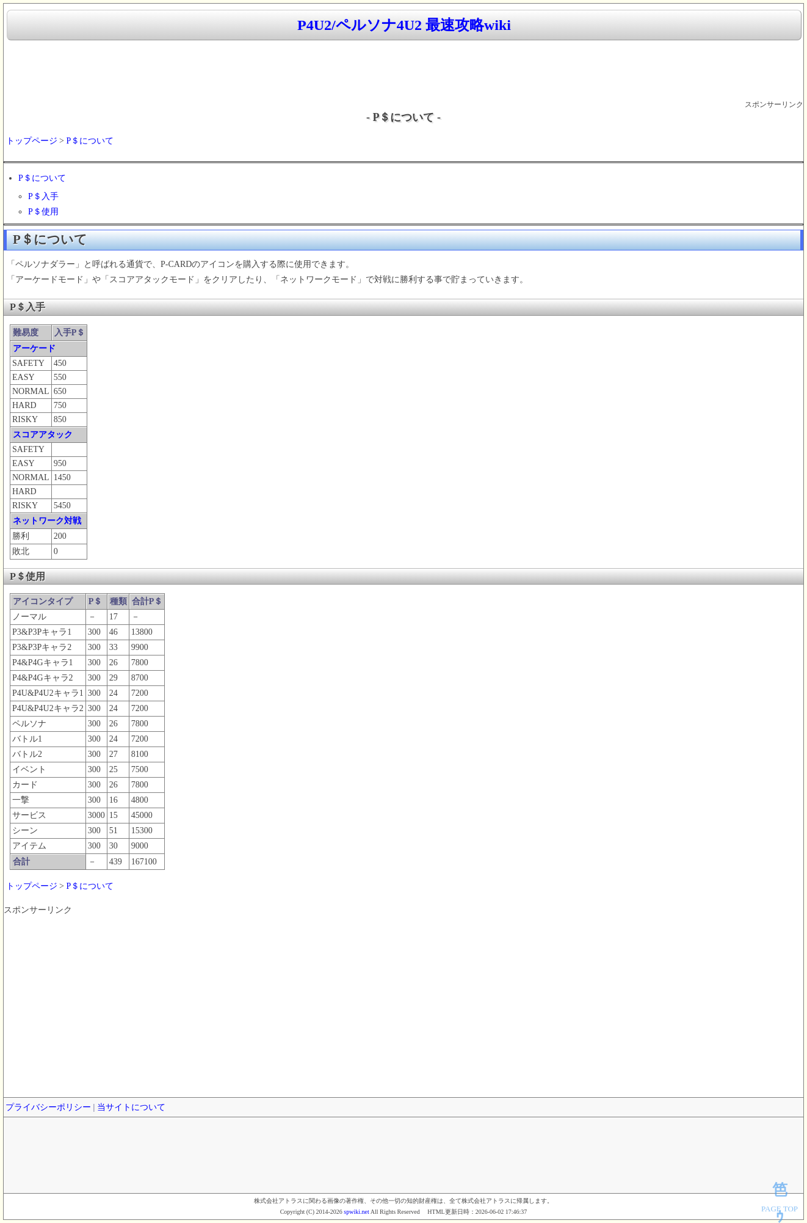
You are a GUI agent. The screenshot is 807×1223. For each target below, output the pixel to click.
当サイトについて (131, 1107)
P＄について (90, 140)
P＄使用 (43, 211)
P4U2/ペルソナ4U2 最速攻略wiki (404, 25)
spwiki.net (356, 1211)
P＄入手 (43, 196)
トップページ (31, 140)
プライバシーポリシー (48, 1107)
